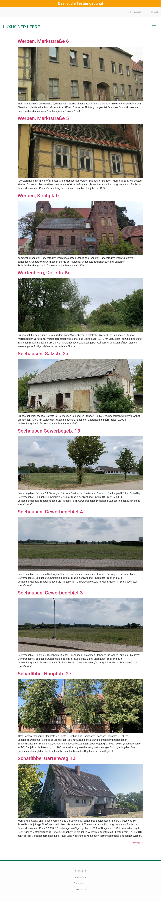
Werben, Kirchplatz (39, 196)
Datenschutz (80, 883)
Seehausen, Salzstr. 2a (43, 354)
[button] (154, 26)
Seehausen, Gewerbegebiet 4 (50, 512)
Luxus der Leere (21, 27)
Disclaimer (80, 889)
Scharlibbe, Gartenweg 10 (46, 758)
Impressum (80, 876)
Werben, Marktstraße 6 (43, 41)
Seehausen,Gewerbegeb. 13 (49, 431)
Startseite (80, 870)
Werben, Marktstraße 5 (43, 118)
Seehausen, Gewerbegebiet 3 (50, 593)
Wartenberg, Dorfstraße (44, 273)
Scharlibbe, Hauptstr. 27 (45, 674)
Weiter (138, 842)
